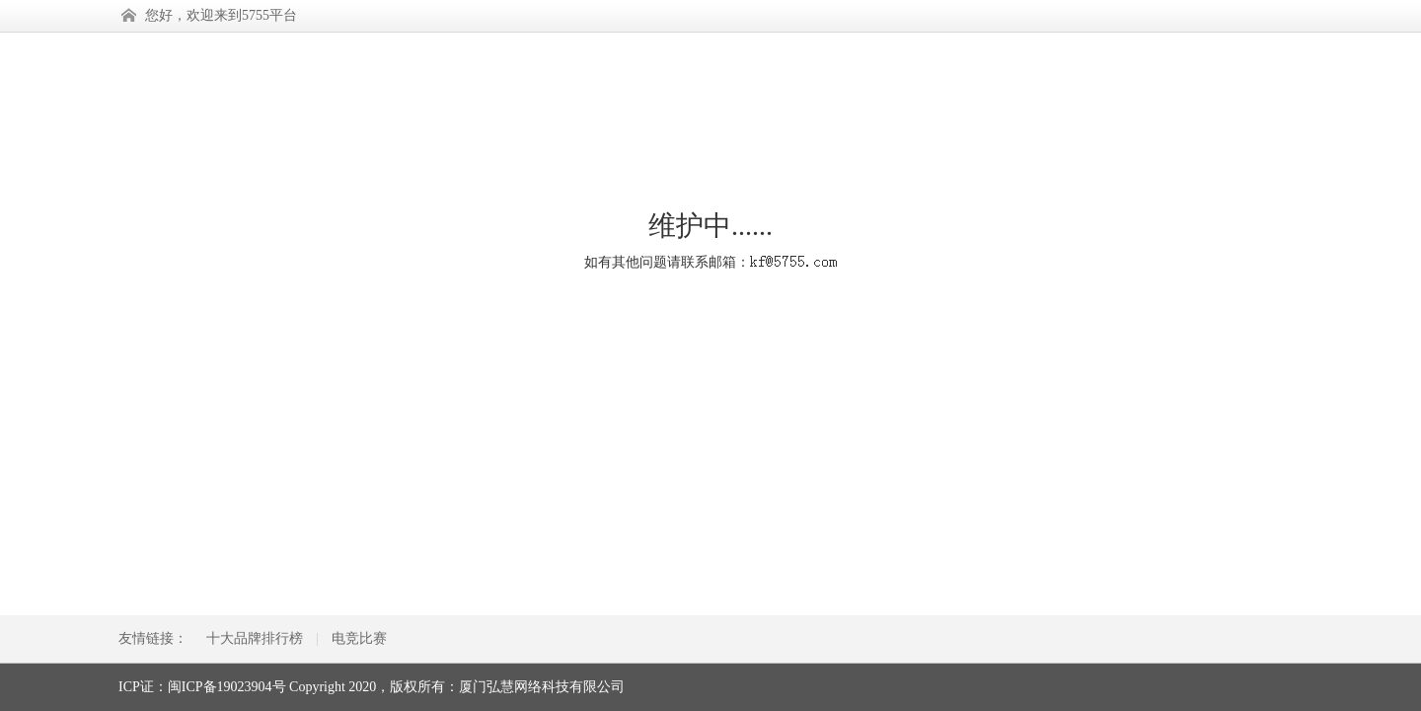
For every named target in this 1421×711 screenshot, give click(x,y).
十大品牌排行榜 (254, 638)
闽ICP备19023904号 (227, 686)
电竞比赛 (359, 638)
